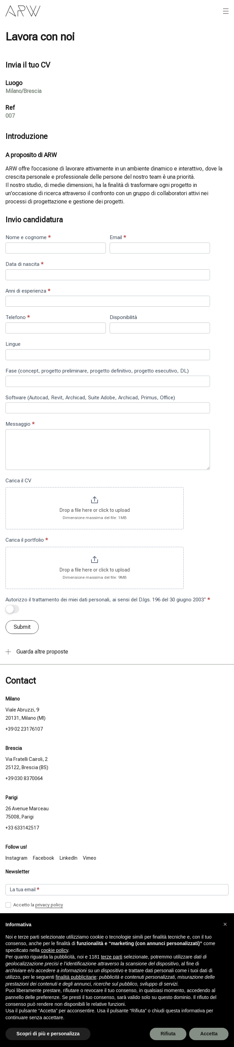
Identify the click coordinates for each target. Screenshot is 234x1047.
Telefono (17, 317)
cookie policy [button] (54, 950)
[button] (225, 924)
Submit (22, 627)
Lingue (13, 344)
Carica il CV (18, 481)
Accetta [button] (209, 1033)
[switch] (12, 609)
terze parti (111, 957)
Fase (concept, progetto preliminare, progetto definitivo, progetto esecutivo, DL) (97, 371)
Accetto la (34, 905)
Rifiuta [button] (168, 1033)
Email (118, 237)
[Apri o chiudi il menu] (226, 11)
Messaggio (20, 424)
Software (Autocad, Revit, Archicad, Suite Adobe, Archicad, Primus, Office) (90, 398)
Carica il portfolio (26, 540)
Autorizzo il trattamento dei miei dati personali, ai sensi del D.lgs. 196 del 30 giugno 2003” (107, 600)
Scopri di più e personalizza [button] (47, 1033)
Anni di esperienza (27, 291)
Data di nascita (24, 264)
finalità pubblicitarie (76, 977)
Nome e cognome (28, 237)
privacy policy (49, 904)
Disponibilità (123, 317)
